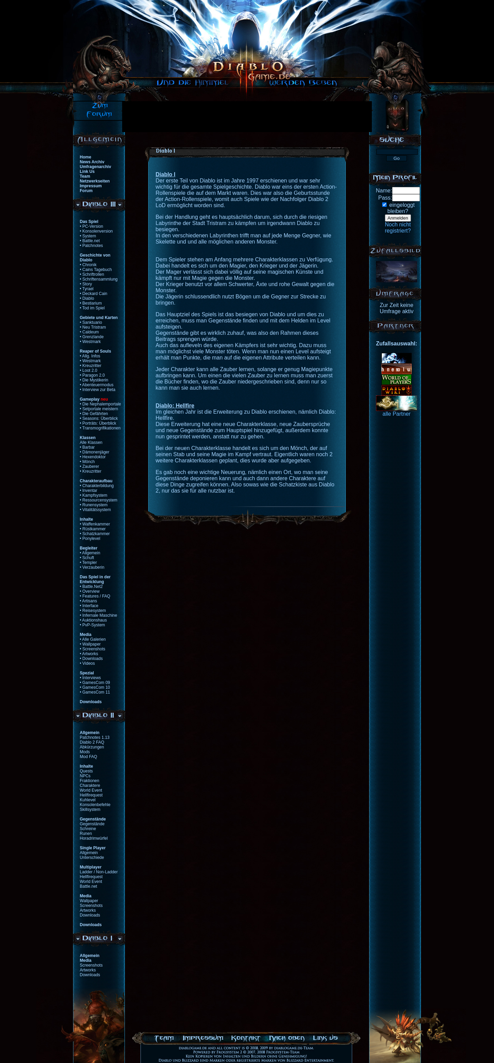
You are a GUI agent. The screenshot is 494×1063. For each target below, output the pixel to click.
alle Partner (397, 414)
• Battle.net (90, 240)
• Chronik (88, 264)
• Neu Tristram (93, 327)
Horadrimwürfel (94, 838)
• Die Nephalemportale (100, 404)
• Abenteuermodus (97, 384)
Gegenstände (92, 824)
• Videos (87, 663)
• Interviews (90, 677)
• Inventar (88, 490)
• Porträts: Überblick (98, 423)
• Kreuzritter (91, 365)
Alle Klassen (91, 442)
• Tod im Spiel (92, 308)
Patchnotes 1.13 (95, 737)
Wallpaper (89, 900)
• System (88, 236)
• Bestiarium (91, 303)
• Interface (89, 605)
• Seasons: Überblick (99, 418)
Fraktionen (89, 780)
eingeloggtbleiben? (400, 208)
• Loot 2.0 (88, 370)
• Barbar (87, 447)
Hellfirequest (91, 795)
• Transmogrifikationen (100, 428)
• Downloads (91, 658)
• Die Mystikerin (94, 380)
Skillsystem (90, 809)
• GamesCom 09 (95, 682)
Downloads (90, 915)
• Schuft (87, 557)
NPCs (85, 775)
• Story (86, 284)
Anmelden (398, 218)
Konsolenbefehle (95, 804)
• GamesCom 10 (95, 687)
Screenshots (91, 905)
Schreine (88, 828)
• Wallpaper (90, 644)
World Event (91, 790)
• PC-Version (91, 226)
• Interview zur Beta (98, 389)
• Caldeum (89, 332)
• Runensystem (94, 505)
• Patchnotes (91, 245)
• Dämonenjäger (94, 452)
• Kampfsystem (93, 495)
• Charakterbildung (97, 485)
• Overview (90, 591)
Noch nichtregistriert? (398, 228)
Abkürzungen (92, 747)
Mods (85, 751)
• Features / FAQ (95, 596)
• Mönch (87, 461)
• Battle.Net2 (91, 586)
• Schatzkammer (95, 533)
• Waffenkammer (95, 524)
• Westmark (90, 341)
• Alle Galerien (93, 639)
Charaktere (90, 785)
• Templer (88, 562)
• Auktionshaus (93, 620)
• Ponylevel (90, 538)
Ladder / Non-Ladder (99, 872)
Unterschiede (92, 857)
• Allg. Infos (90, 356)
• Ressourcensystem (99, 500)
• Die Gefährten (94, 413)
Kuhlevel (88, 800)
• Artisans (88, 601)
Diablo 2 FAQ (92, 742)
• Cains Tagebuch (96, 269)
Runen (86, 833)
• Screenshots (92, 649)
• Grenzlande (92, 336)
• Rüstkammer (93, 529)
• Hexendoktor (93, 456)
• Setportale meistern (99, 408)
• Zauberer (89, 466)
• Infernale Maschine (98, 615)
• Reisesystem (93, 610)
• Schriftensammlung (99, 279)
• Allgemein (90, 553)
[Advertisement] (247, 116)
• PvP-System (92, 625)
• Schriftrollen (92, 274)
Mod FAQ (88, 756)
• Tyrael (87, 288)
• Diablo (87, 298)
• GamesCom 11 (95, 692)
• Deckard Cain (93, 293)
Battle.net (88, 886)
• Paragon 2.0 (92, 375)
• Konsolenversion (96, 231)
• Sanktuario (91, 322)
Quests (86, 771)
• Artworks (89, 653)
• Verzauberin (92, 567)
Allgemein (89, 852)
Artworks (88, 910)
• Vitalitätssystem (95, 509)
